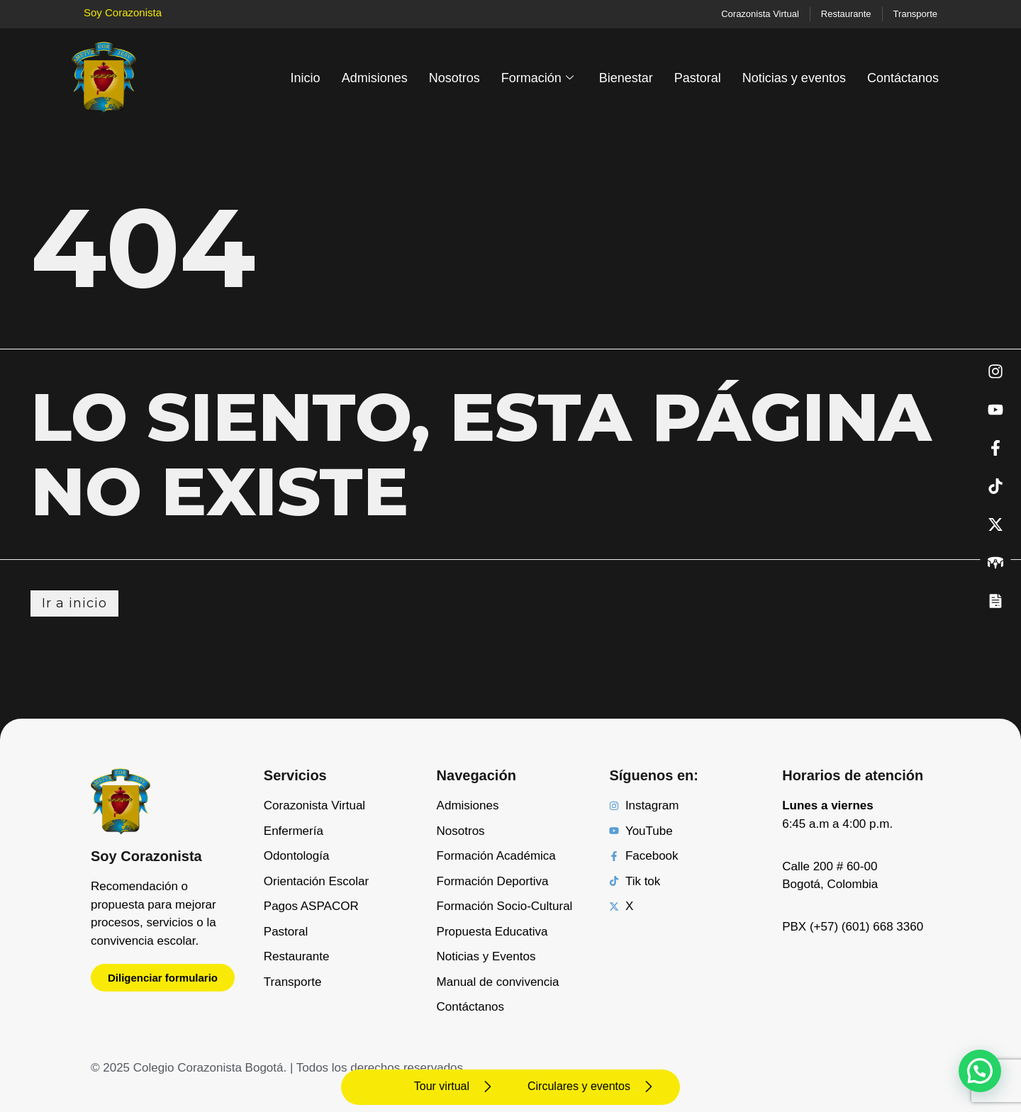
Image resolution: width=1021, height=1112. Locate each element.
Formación (537, 78)
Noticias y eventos (794, 78)
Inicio (305, 78)
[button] (980, 1071)
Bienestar (626, 78)
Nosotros (454, 78)
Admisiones (375, 78)
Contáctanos (903, 78)
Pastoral (697, 78)
